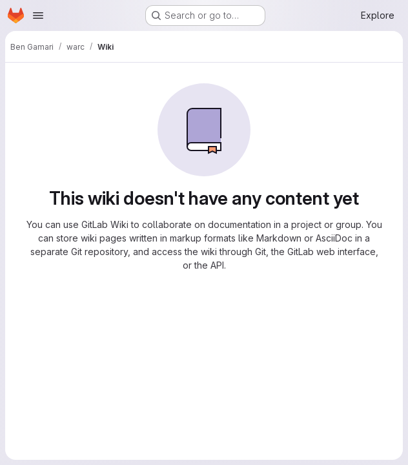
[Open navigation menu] (38, 15)
